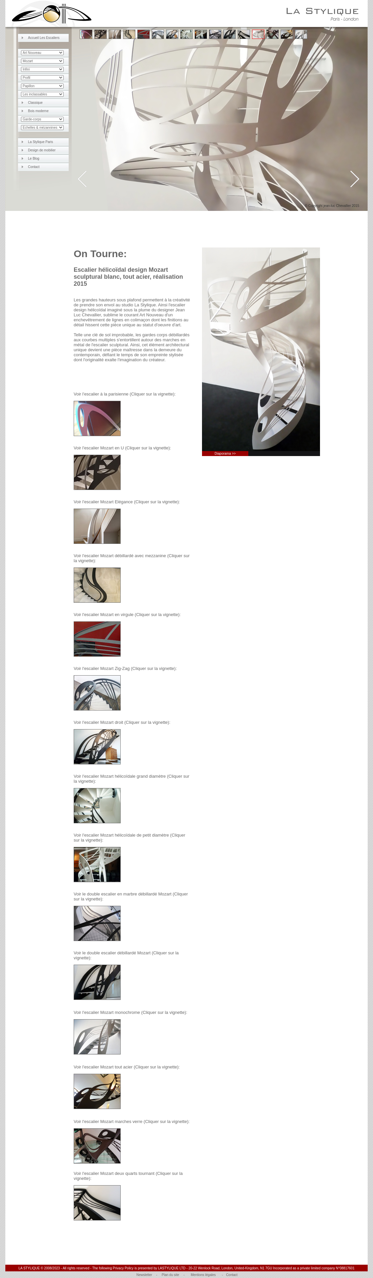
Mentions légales (203, 1275)
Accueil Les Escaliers (43, 38)
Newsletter (144, 1275)
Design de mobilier (42, 150)
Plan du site (170, 1275)
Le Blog (33, 158)
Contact (33, 167)
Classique (35, 102)
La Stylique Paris (40, 142)
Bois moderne (38, 111)
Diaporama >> (225, 453)
